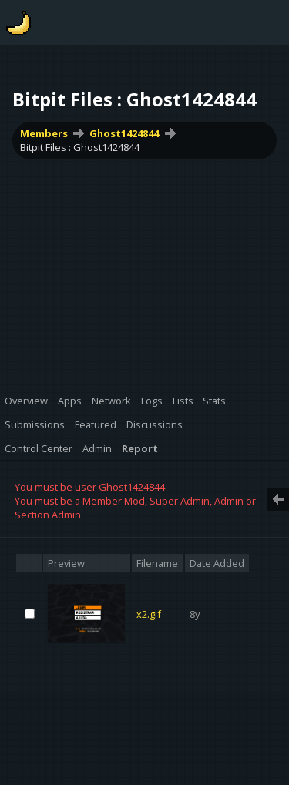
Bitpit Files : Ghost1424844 (79, 147)
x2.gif (148, 614)
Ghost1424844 (124, 133)
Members (44, 133)
